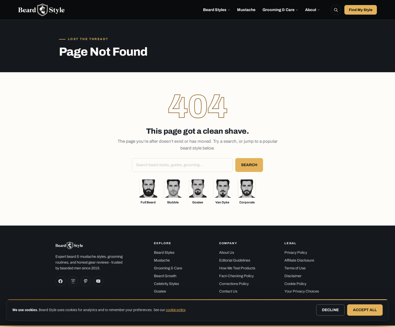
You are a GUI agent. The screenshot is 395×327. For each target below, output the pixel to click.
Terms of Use (295, 269)
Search (249, 165)
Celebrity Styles (166, 284)
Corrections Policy (234, 284)
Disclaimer (293, 276)
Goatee (160, 292)
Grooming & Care (280, 10)
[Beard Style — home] (42, 10)
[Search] (336, 10)
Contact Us (228, 292)
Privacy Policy (295, 253)
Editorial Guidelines (234, 261)
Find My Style (360, 10)
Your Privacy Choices (301, 292)
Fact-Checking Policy (236, 276)
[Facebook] (60, 282)
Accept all (365, 310)
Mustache (246, 10)
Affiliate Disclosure (299, 261)
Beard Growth (165, 276)
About (312, 10)
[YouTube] (98, 282)
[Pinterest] (86, 282)
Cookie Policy (295, 284)
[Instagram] (73, 282)
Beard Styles (216, 10)
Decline (330, 310)
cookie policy (175, 310)
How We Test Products (237, 269)
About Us (226, 253)
